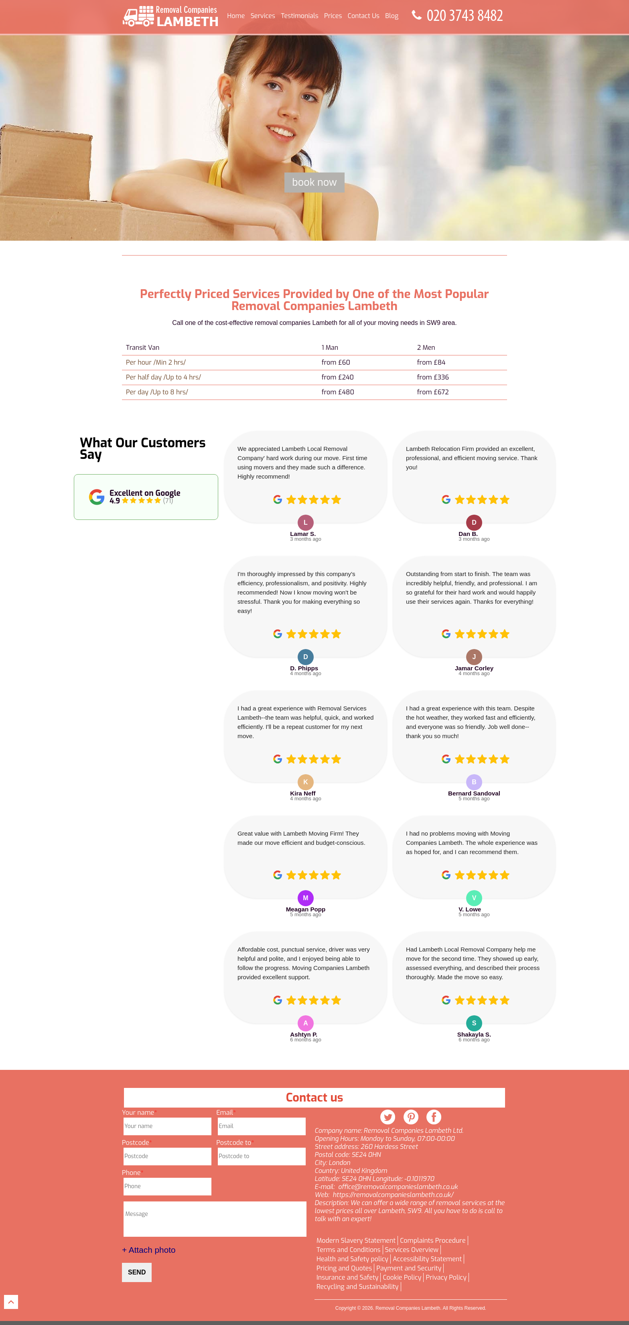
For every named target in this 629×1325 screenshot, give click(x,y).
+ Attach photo (149, 1249)
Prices (333, 16)
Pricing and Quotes (344, 1268)
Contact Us (363, 16)
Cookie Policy (402, 1277)
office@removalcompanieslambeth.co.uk (398, 1187)
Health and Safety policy (352, 1259)
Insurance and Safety (347, 1277)
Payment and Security (408, 1268)
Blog (391, 16)
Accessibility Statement (427, 1259)
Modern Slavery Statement (356, 1241)
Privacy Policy (446, 1277)
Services (263, 16)
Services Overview (412, 1250)
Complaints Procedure (432, 1241)
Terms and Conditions (349, 1250)
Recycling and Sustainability (358, 1287)
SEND (137, 1272)
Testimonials (299, 16)
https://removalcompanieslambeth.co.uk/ (393, 1195)
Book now (314, 182)
